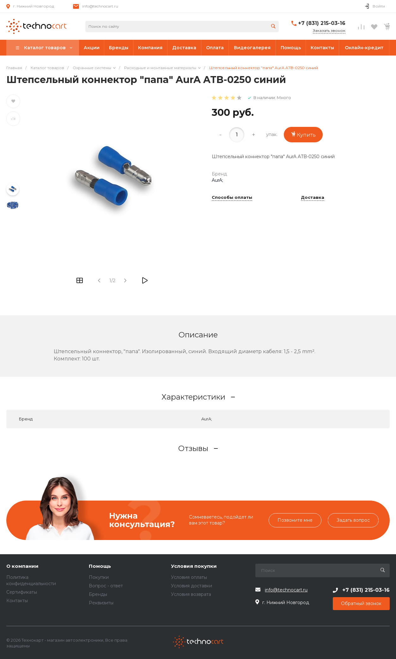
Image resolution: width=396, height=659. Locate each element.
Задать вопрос (353, 520)
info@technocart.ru (100, 6)
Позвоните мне (295, 520)
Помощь (100, 566)
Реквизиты (101, 603)
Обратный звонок (361, 603)
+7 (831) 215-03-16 (321, 23)
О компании (22, 566)
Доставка (312, 197)
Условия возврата (191, 594)
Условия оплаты (189, 577)
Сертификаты (21, 592)
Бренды (98, 594)
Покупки (99, 577)
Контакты (17, 600)
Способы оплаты (232, 197)
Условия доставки (191, 586)
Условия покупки (194, 566)
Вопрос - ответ (106, 586)
